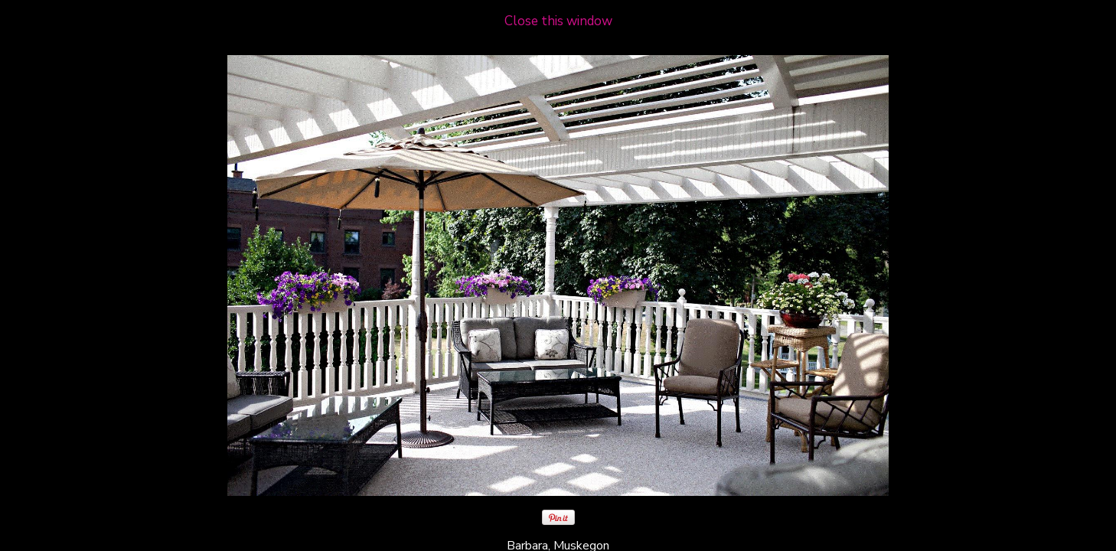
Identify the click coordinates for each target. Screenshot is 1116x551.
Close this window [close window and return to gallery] (558, 21)
